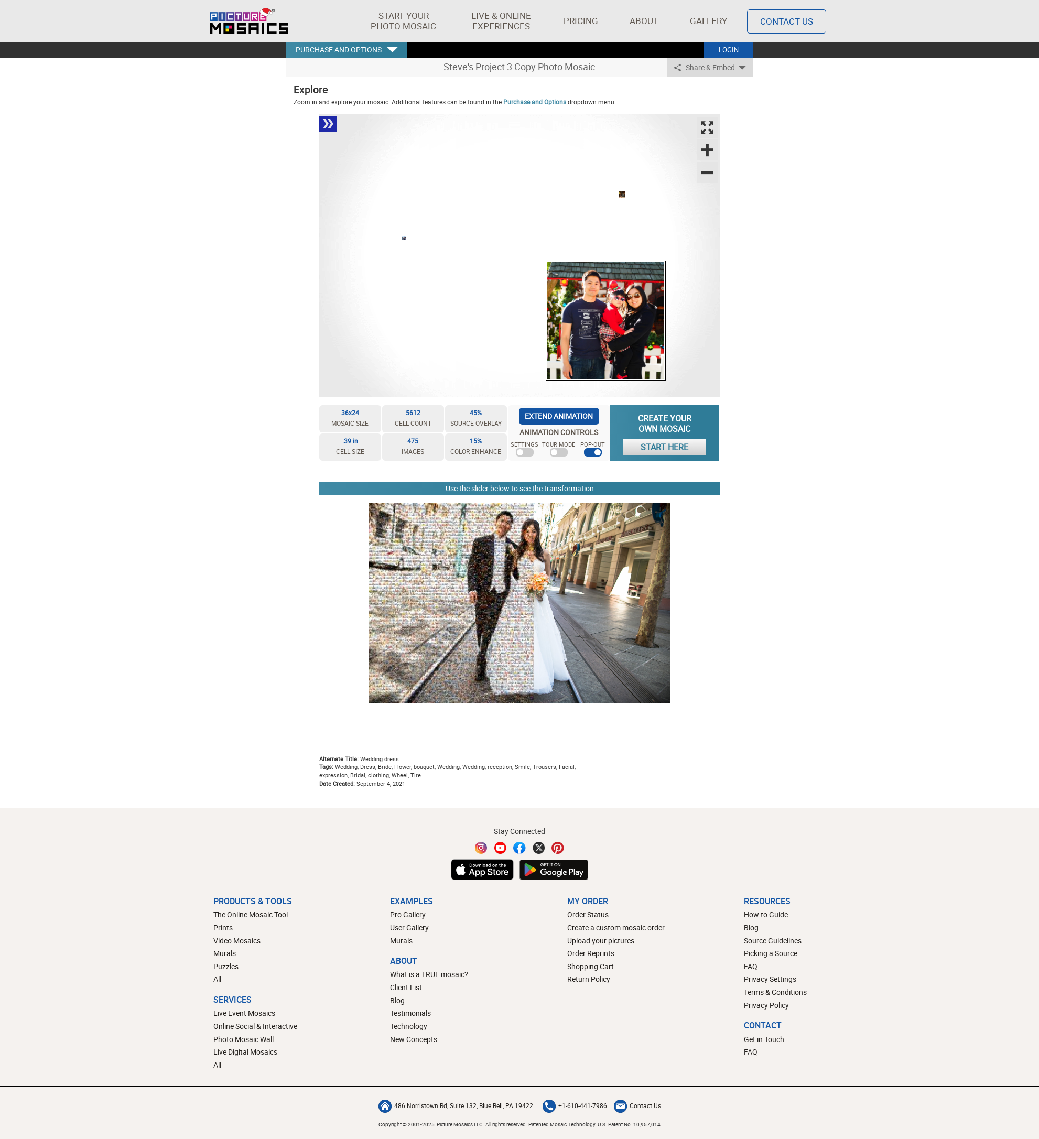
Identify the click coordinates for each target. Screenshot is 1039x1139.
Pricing (581, 21)
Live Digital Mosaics (245, 1052)
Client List (406, 987)
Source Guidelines (773, 941)
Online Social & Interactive (255, 1026)
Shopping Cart (590, 966)
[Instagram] (481, 848)
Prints (223, 927)
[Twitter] (539, 848)
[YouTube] (500, 848)
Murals (224, 953)
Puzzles (226, 966)
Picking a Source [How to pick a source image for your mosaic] (770, 953)
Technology (408, 1026)
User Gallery (409, 927)
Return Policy (588, 979)
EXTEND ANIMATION (559, 416)
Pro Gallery (408, 914)
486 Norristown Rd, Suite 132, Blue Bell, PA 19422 (455, 1105)
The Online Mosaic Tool (250, 914)
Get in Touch (764, 1039)
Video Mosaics (237, 941)
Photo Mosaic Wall (243, 1039)
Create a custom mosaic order (616, 927)
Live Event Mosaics (244, 1013)
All (217, 979)
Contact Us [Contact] (786, 21)
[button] (403, 21)
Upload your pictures (600, 941)
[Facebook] (519, 848)
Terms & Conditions (775, 992)
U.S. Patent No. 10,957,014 (629, 1124)
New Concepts (413, 1039)
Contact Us (637, 1105)
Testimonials (410, 1013)
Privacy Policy (766, 1005)
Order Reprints (590, 953)
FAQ (750, 966)
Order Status (588, 914)
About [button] (646, 21)
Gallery (708, 21)
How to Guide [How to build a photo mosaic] (766, 914)
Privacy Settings (770, 979)
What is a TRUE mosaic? (429, 974)
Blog (397, 1000)
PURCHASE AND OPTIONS (339, 50)
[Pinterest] (557, 848)
